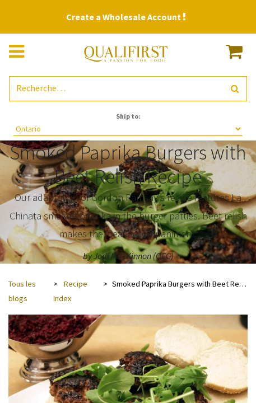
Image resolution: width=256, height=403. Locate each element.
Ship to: (128, 116)
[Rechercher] (235, 89)
